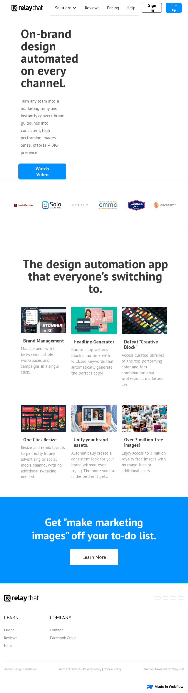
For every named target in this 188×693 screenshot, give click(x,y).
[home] (27, 8)
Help (131, 8)
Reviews (92, 8)
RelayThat (177, 669)
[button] (65, 7)
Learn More (94, 557)
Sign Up (174, 7)
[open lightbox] (42, 171)
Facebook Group (63, 637)
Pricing (113, 8)
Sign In (152, 8)
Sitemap (148, 669)
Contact (56, 629)
